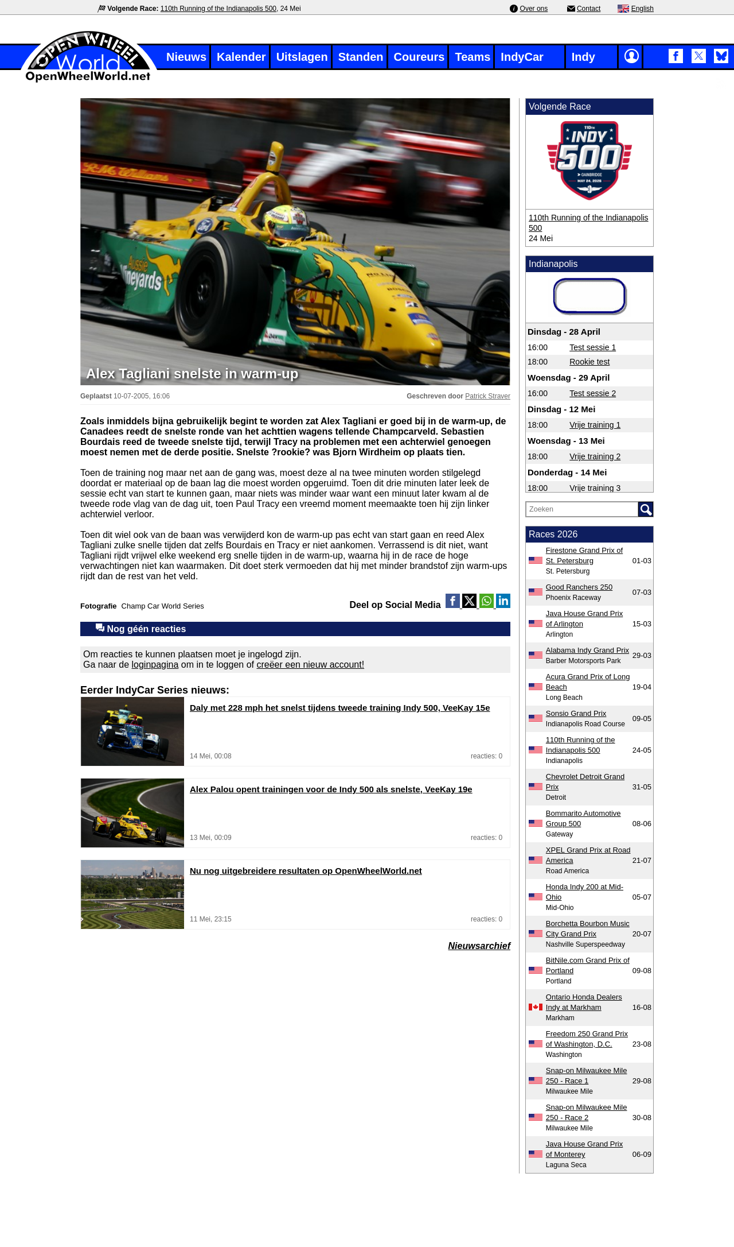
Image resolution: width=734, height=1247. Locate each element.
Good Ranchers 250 (579, 587)
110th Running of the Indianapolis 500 (218, 9)
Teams (472, 57)
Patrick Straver (487, 396)
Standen (361, 57)
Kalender (241, 57)
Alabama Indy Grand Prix (587, 650)
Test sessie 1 (592, 347)
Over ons (534, 9)
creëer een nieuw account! (310, 664)
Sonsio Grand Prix (576, 713)
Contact (588, 9)
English (642, 9)
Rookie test (589, 361)
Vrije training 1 (594, 424)
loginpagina (155, 664)
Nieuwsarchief (479, 946)
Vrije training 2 (594, 456)
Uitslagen (302, 57)
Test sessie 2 (592, 393)
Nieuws (186, 57)
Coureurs (419, 57)
